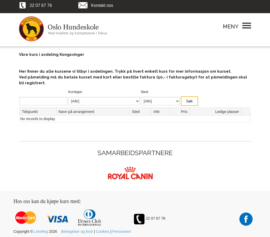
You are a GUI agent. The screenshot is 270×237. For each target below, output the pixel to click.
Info (156, 112)
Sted (136, 112)
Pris (184, 112)
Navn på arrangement (76, 112)
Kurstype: (75, 92)
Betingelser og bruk (77, 231)
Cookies (102, 231)
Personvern (121, 231)
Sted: (145, 92)
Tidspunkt (30, 112)
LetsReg (41, 231)
